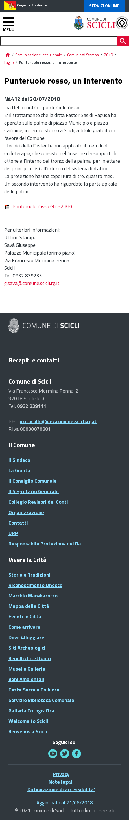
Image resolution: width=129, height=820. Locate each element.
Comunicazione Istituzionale (38, 55)
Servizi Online (104, 6)
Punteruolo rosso (38, 206)
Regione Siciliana (31, 5)
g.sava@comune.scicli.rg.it (31, 283)
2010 (108, 55)
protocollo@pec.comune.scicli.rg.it (57, 421)
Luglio (9, 62)
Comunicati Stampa (83, 55)
